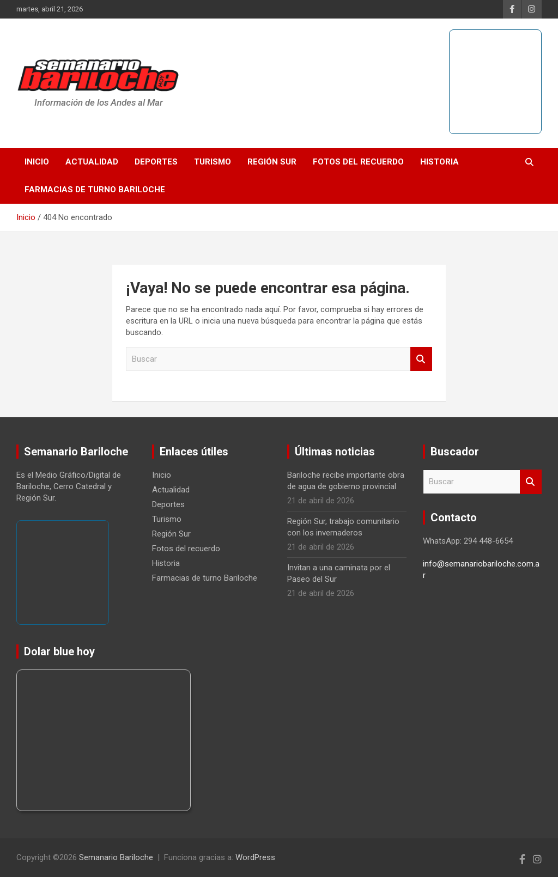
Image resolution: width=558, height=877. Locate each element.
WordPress (255, 857)
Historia (439, 162)
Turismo (212, 162)
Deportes (156, 162)
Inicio (37, 162)
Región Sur (271, 162)
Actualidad (91, 162)
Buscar (421, 359)
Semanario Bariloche (116, 857)
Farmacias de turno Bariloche (95, 189)
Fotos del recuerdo (358, 162)
